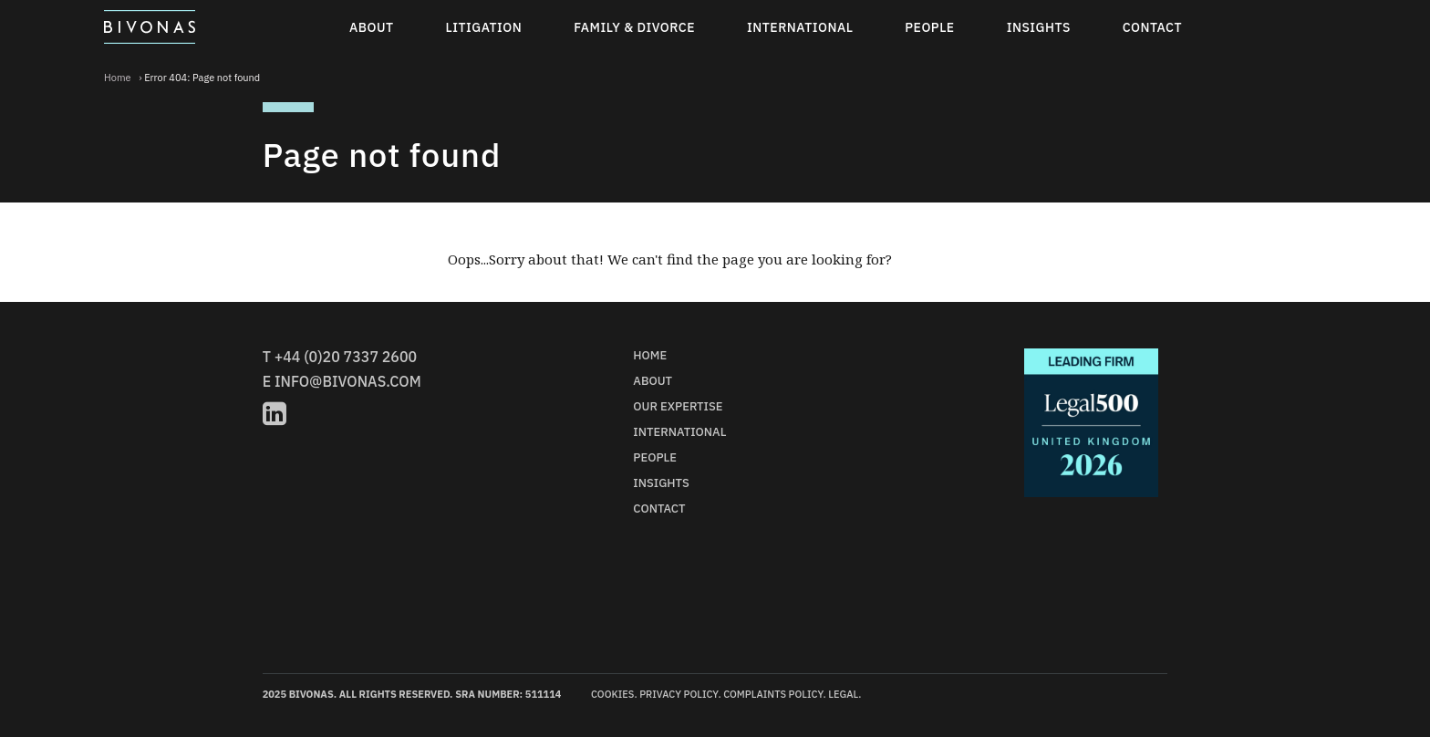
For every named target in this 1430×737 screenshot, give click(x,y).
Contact (1152, 27)
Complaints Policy (773, 694)
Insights (1039, 27)
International (800, 27)
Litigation (484, 27)
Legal (843, 694)
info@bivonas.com (348, 381)
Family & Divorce (634, 27)
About (371, 27)
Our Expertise (677, 406)
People (929, 27)
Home (117, 77)
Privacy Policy (678, 694)
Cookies (612, 694)
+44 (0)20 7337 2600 (346, 357)
